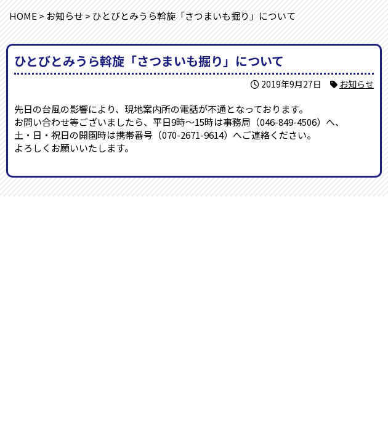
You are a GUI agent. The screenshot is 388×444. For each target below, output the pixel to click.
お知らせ (356, 84)
